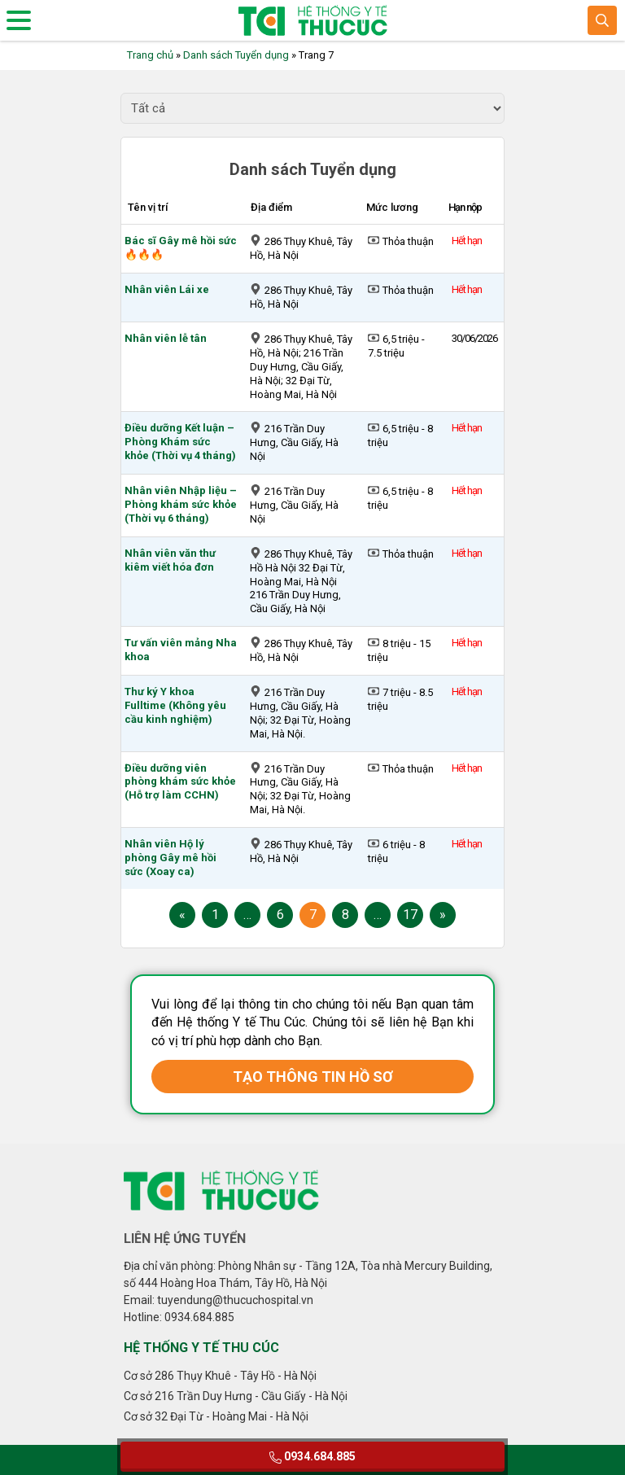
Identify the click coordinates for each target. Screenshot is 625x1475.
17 (410, 914)
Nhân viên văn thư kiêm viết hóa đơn (170, 560)
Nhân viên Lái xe (167, 289)
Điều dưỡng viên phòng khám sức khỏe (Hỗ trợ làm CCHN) (180, 782)
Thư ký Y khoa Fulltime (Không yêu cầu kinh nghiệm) (175, 705)
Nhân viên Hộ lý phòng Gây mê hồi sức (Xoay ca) (170, 858)
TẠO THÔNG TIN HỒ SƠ (313, 1076)
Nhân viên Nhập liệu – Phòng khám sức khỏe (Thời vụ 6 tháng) (181, 504)
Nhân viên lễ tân (166, 338)
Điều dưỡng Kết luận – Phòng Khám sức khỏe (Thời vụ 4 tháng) (180, 442)
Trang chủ (150, 55)
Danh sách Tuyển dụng (236, 55)
